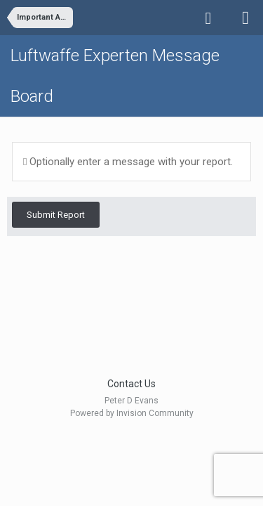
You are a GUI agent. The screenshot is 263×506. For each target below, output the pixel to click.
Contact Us (131, 383)
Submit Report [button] (56, 214)
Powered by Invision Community (132, 413)
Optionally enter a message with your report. (128, 161)
